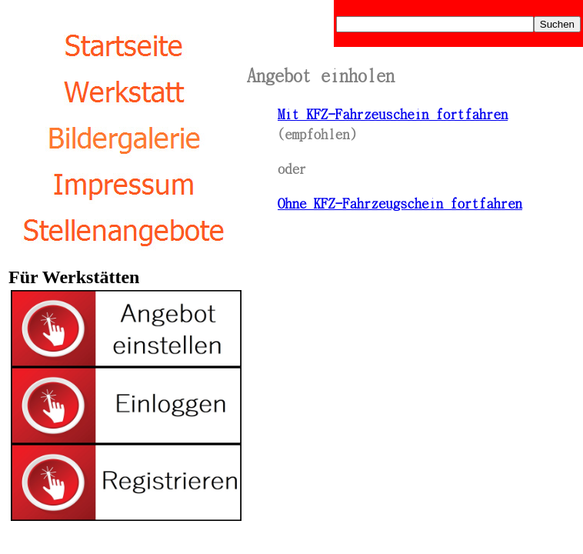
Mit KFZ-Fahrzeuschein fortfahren (393, 113)
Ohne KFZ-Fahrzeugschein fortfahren (400, 202)
